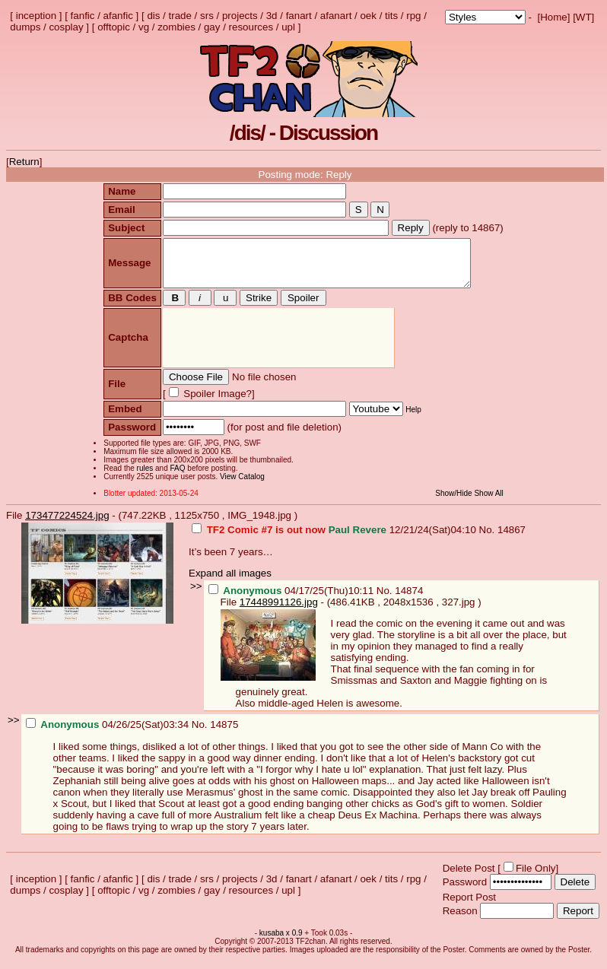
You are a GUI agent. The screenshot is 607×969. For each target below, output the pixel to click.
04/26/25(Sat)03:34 (109, 733)
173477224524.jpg (67, 524)
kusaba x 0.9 (281, 942)
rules (143, 477)
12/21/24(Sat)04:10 (335, 539)
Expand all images (230, 582)
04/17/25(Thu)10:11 (292, 599)
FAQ (175, 477)
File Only (536, 877)
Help (412, 419)
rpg (413, 15)
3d (272, 15)
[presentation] (276, 347)
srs (207, 15)
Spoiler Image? (214, 402)
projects (240, 15)
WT (584, 17)
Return (24, 161)
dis (153, 15)
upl (288, 27)
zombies (176, 27)
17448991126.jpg (279, 611)
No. (488, 539)
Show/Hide (455, 502)
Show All (490, 502)
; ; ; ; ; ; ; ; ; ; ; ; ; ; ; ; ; (485, 17)
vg (143, 27)
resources (251, 27)
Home (553, 17)
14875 (224, 733)
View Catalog (240, 485)
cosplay (66, 27)
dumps (25, 27)
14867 (511, 539)
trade (180, 15)
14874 (409, 599)
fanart (299, 15)
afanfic (118, 15)
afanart (336, 15)
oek (368, 15)
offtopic (113, 27)
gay (212, 27)
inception (36, 15)
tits (391, 15)
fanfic (83, 15)
